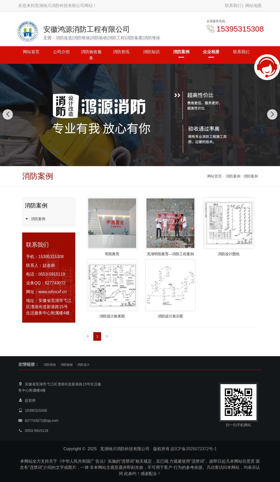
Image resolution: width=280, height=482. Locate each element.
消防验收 (67, 365)
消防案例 (181, 52)
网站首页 (31, 52)
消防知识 (151, 52)
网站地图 (253, 5)
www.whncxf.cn (52, 292)
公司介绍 (61, 52)
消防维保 (50, 365)
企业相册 (211, 52)
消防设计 (83, 365)
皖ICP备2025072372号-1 (194, 449)
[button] (134, 160)
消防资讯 (121, 52)
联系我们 (233, 5)
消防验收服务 (91, 55)
